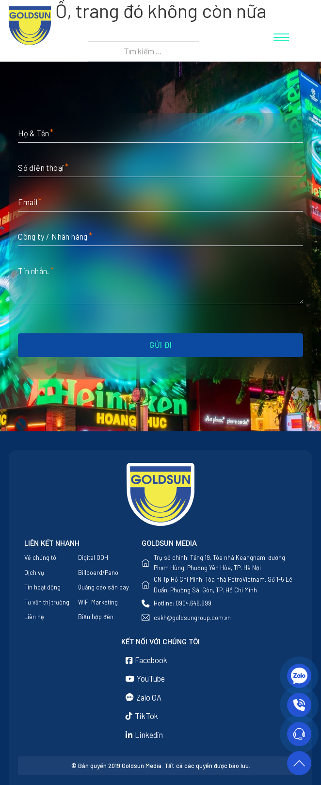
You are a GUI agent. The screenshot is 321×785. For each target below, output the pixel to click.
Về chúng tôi (41, 557)
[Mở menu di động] (281, 37)
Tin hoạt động (42, 587)
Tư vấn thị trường (46, 602)
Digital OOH (93, 557)
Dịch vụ (34, 572)
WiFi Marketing (98, 602)
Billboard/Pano (98, 572)
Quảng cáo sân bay (103, 587)
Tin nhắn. (33, 271)
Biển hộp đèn (95, 617)
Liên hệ (34, 617)
